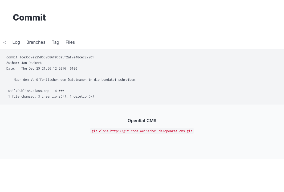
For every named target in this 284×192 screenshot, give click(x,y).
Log (16, 42)
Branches (35, 42)
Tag (55, 42)
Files (70, 42)
